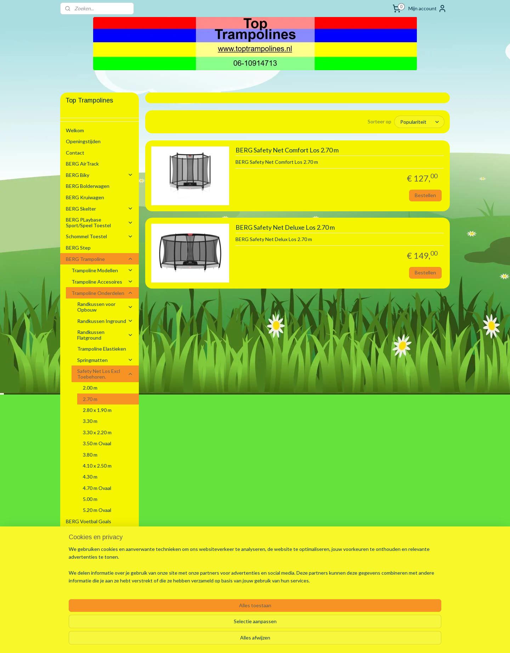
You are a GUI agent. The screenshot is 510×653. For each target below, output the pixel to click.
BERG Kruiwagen (85, 197)
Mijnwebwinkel (327, 640)
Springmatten (105, 360)
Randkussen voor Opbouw (105, 306)
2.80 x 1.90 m (97, 410)
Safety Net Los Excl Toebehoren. (105, 373)
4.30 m (90, 477)
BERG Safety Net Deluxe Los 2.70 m (284, 227)
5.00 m (90, 499)
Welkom (75, 130)
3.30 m (90, 421)
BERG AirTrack (82, 164)
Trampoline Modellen (102, 270)
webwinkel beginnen (270, 640)
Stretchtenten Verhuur (92, 544)
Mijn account (427, 8)
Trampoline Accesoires (102, 282)
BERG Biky (99, 175)
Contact (75, 153)
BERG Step (78, 248)
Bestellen (425, 195)
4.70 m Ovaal (97, 488)
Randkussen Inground (105, 321)
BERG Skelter (99, 209)
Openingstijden (83, 141)
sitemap (233, 640)
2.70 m (90, 399)
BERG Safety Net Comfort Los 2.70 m (286, 150)
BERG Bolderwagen (87, 186)
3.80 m (90, 455)
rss (246, 640)
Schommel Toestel (99, 236)
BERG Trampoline (99, 259)
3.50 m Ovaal (97, 443)
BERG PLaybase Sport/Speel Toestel (99, 222)
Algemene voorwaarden (92, 555)
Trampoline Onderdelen (102, 293)
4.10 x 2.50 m (97, 466)
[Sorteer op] (419, 122)
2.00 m (90, 388)
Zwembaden (99, 533)
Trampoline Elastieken (101, 349)
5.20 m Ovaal (97, 510)
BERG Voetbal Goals (88, 521)
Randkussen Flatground (105, 334)
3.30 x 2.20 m (97, 432)
